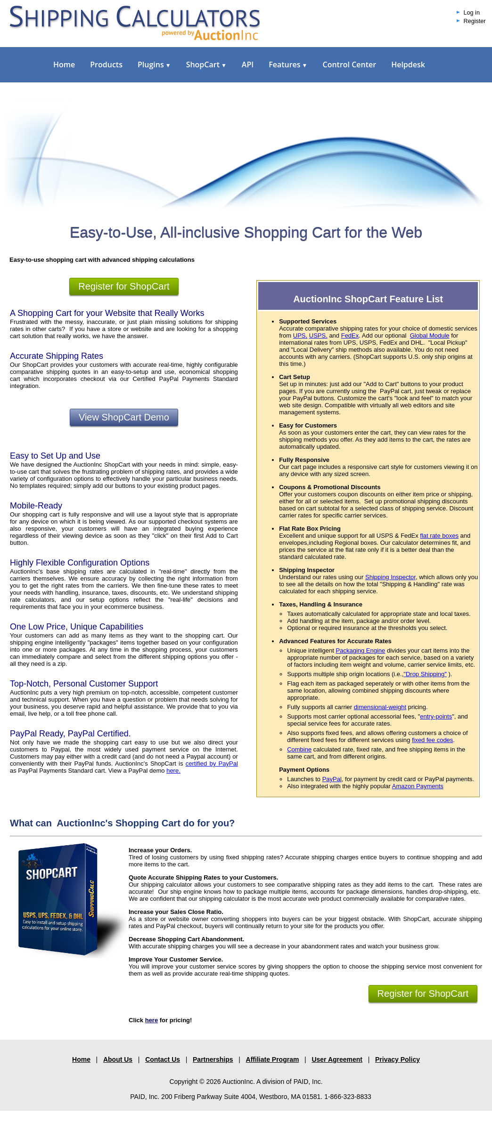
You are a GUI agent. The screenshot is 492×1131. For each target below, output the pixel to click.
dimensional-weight (380, 707)
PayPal (332, 779)
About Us (117, 1059)
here (151, 1020)
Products (106, 64)
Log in (472, 12)
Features (288, 64)
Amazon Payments (417, 786)
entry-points (436, 716)
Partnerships (213, 1059)
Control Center (349, 64)
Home (64, 64)
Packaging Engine (360, 650)
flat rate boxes (439, 535)
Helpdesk (408, 64)
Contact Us (162, 1059)
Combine (299, 749)
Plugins (154, 64)
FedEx (350, 335)
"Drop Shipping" (425, 674)
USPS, (318, 335)
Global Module (430, 335)
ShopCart (206, 64)
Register (475, 21)
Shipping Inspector (390, 577)
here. (173, 770)
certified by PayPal (212, 763)
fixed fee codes (432, 739)
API (248, 64)
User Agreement (337, 1059)
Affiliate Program (272, 1059)
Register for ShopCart (123, 286)
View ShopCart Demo (124, 417)
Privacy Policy (397, 1059)
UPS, (300, 335)
